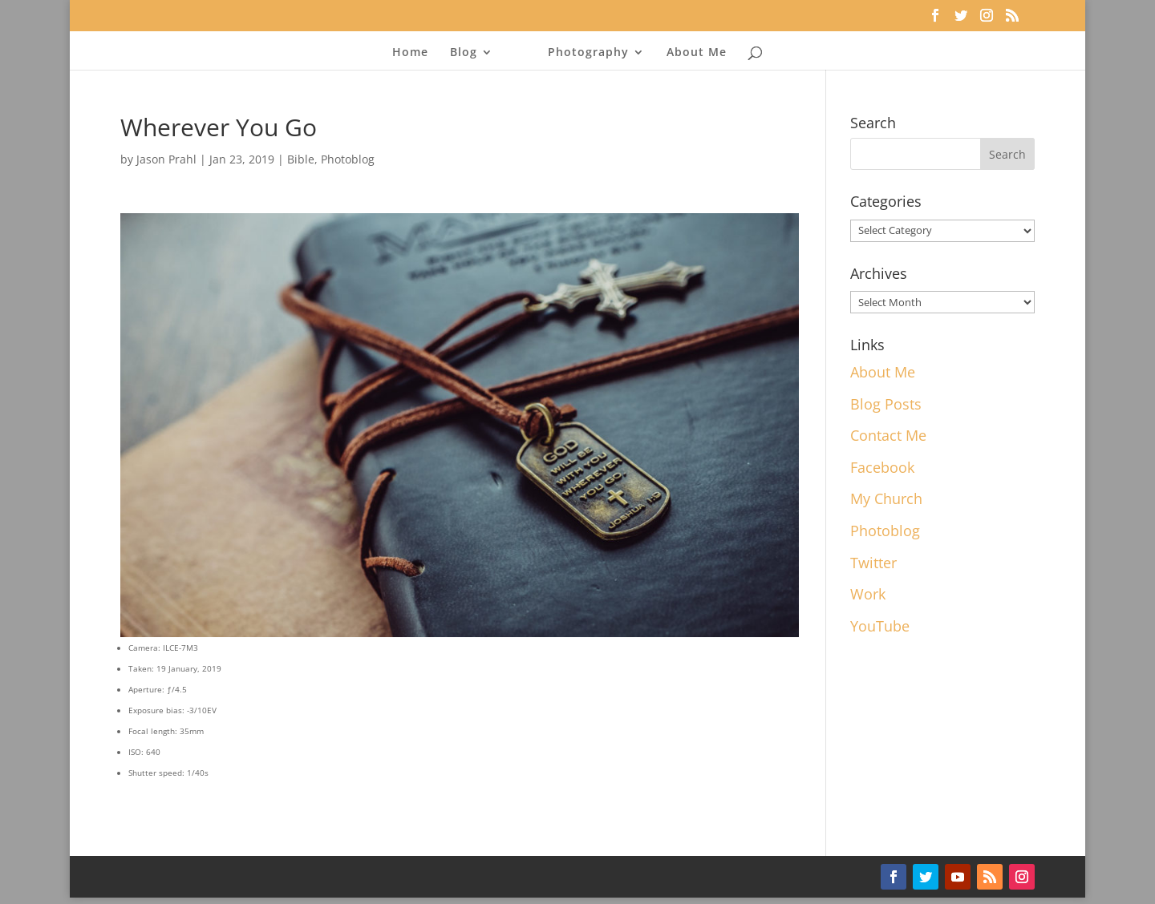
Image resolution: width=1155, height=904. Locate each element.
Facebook (882, 467)
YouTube (880, 626)
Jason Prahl (166, 159)
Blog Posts (886, 404)
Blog (463, 52)
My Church (886, 498)
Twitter (873, 562)
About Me (697, 52)
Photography (588, 52)
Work (868, 593)
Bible (300, 159)
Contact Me (888, 435)
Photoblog (348, 159)
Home (410, 52)
